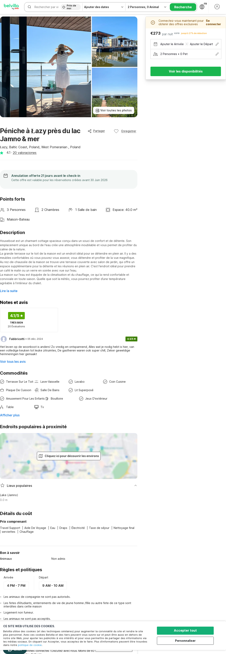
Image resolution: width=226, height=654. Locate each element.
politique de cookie (30, 645)
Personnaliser (186, 640)
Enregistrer (125, 131)
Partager (96, 131)
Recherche (183, 7)
